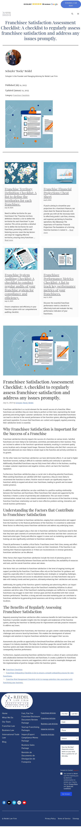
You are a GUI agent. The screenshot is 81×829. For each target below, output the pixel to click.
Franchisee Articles (48, 713)
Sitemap (76, 818)
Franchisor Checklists (21, 95)
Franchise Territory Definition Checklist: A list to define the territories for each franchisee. (21, 196)
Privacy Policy (73, 784)
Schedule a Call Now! (71, 4)
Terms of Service (64, 818)
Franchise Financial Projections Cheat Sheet (58, 193)
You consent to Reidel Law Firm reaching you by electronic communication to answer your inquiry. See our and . (71, 781)
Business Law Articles (49, 724)
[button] (40, 4)
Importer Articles (47, 729)
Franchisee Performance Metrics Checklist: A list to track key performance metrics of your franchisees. (60, 284)
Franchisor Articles (48, 718)
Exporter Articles (47, 734)
